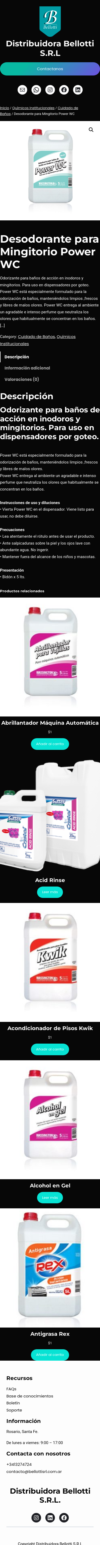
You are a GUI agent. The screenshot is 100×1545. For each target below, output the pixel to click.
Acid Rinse (50, 880)
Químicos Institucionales (33, 107)
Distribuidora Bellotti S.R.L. (50, 1495)
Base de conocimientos (29, 1396)
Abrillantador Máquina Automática (50, 723)
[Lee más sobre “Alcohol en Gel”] (50, 1197)
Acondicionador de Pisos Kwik (50, 1028)
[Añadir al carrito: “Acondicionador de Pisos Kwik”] (50, 1049)
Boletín (13, 1403)
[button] (91, 130)
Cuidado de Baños (36, 336)
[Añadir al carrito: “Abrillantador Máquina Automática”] (50, 744)
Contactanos (50, 69)
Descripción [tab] (17, 357)
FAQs (11, 1389)
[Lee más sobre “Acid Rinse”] (50, 892)
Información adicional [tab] (27, 368)
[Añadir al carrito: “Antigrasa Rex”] (50, 1355)
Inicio (4, 107)
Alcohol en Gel (50, 1185)
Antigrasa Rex (50, 1334)
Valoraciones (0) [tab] (22, 379)
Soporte (14, 1410)
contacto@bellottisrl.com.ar (34, 1471)
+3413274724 (19, 1464)
